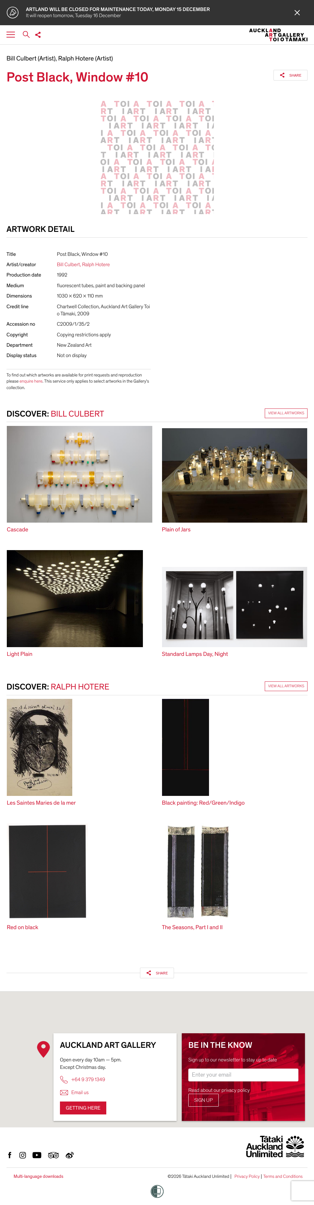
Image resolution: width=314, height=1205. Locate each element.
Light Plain (19, 654)
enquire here (30, 381)
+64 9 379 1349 (82, 1080)
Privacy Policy (247, 1176)
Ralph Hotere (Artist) (85, 59)
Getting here (83, 1108)
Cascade (17, 530)
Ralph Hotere (96, 264)
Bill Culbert (68, 264)
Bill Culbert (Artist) (30, 59)
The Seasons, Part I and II (192, 927)
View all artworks (286, 413)
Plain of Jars (176, 530)
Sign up (203, 1100)
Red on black (22, 927)
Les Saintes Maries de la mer (41, 803)
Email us (74, 1093)
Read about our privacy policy (219, 1090)
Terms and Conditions (283, 1176)
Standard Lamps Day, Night (195, 654)
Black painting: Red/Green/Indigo (203, 803)
